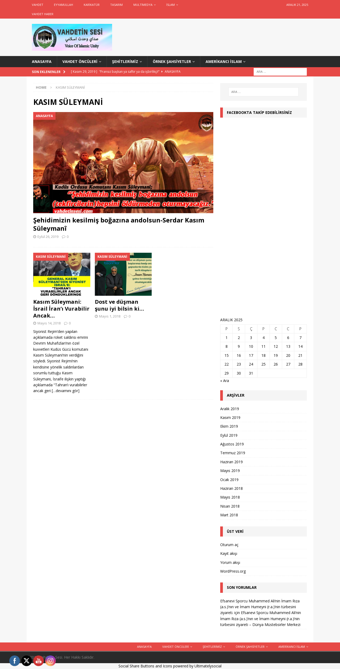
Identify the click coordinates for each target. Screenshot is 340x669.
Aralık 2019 (229, 408)
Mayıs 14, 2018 (49, 323)
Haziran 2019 (231, 461)
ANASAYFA (42, 61)
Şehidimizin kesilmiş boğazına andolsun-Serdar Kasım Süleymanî (118, 224)
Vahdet (37, 5)
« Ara (224, 380)
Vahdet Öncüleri (79, 61)
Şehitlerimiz (125, 61)
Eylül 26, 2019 (47, 236)
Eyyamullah (63, 5)
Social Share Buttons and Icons (145, 665)
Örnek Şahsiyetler (172, 61)
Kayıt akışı (228, 553)
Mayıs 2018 (230, 497)
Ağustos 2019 (232, 444)
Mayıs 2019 (230, 470)
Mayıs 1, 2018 (109, 316)
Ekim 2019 (229, 426)
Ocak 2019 (229, 479)
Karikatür (92, 5)
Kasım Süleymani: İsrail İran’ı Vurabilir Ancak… (61, 308)
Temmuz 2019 (232, 452)
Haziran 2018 (231, 488)
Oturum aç (229, 544)
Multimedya (142, 5)
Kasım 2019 (230, 417)
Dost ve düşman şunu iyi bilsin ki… (119, 305)
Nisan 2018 (230, 506)
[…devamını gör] (65, 390)
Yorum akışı (230, 562)
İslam (170, 5)
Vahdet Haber (42, 14)
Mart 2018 (229, 514)
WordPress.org (233, 571)
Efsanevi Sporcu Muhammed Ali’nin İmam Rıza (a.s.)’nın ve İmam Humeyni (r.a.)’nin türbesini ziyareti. (260, 606)
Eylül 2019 (228, 435)
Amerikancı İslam (224, 61)
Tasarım (116, 5)
